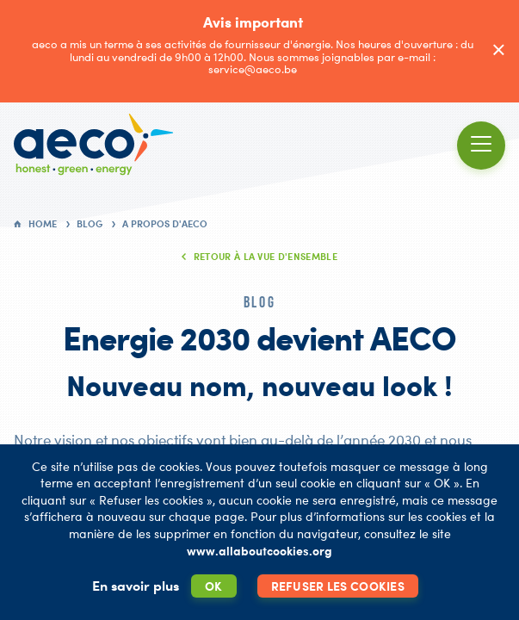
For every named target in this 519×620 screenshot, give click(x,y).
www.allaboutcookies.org (259, 550)
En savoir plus (135, 585)
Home (42, 224)
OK (214, 586)
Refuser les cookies (338, 586)
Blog (89, 224)
